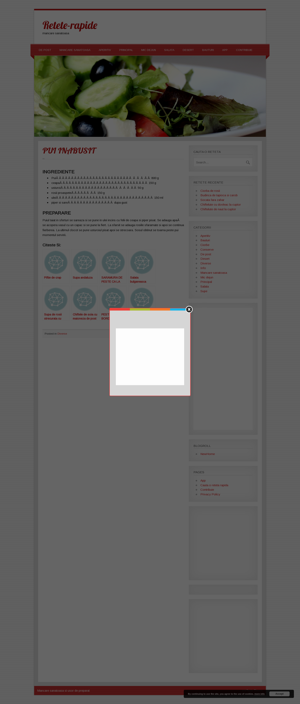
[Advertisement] (150, 357)
